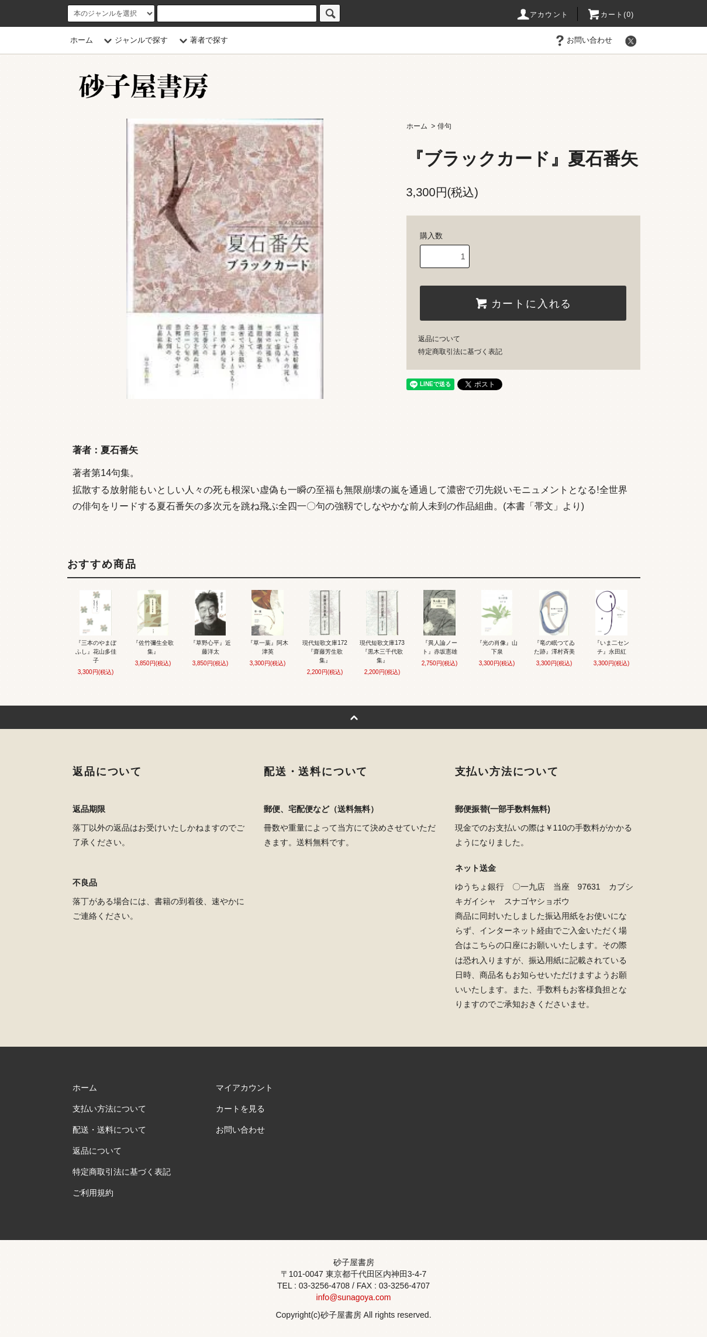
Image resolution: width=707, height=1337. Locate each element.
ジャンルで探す (134, 40)
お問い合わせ (582, 40)
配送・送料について (109, 1129)
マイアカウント (244, 1087)
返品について (439, 339)
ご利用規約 (93, 1192)
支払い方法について (109, 1108)
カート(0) (610, 15)
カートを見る (240, 1108)
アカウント (542, 15)
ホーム (81, 40)
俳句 (444, 126)
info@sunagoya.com (353, 1297)
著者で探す (202, 40)
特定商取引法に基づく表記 (460, 352)
